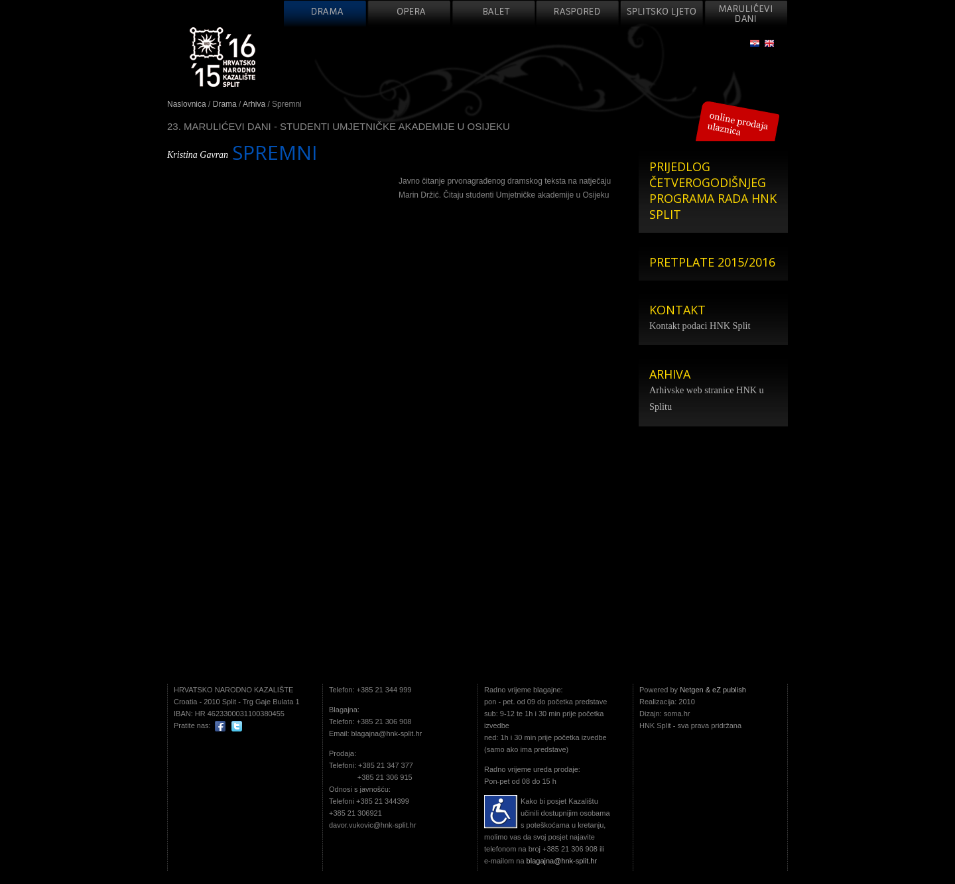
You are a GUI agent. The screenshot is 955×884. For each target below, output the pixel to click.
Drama (225, 104)
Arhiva (254, 104)
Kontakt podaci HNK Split (700, 325)
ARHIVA (669, 374)
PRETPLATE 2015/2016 (712, 262)
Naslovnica (186, 104)
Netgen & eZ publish (713, 690)
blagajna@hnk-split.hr (562, 861)
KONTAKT (677, 310)
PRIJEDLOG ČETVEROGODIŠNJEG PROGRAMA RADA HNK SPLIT (713, 190)
